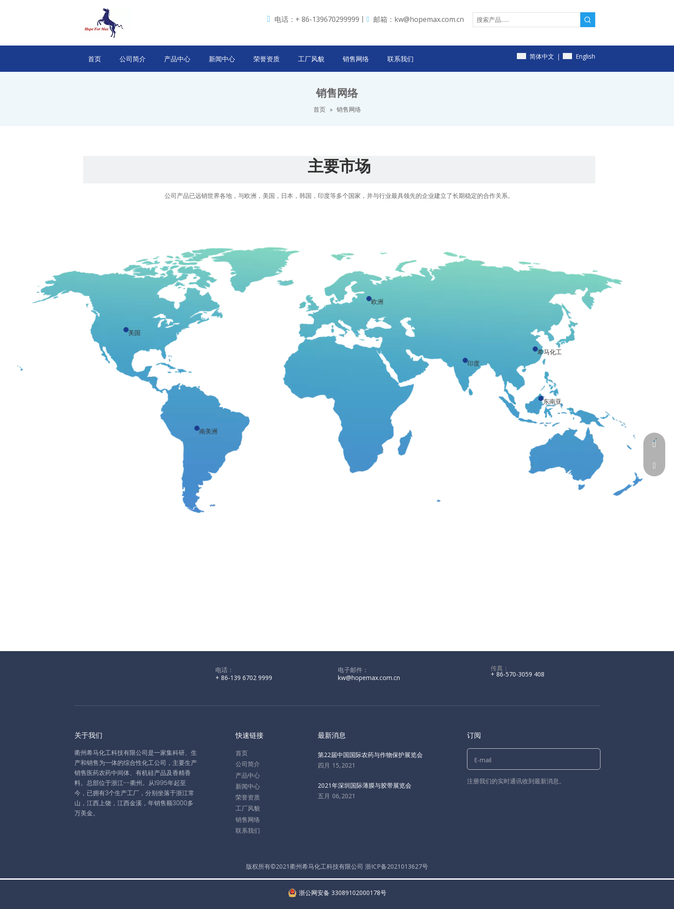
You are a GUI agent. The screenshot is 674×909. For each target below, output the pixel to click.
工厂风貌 (247, 808)
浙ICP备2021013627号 (396, 866)
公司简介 (247, 764)
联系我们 (247, 830)
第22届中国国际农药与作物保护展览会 (370, 754)
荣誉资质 (247, 797)
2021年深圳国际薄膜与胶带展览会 (364, 785)
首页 (241, 753)
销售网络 (247, 819)
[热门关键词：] (587, 19)
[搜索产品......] (526, 19)
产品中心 (247, 775)
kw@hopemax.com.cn (429, 19)
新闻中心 (247, 786)
